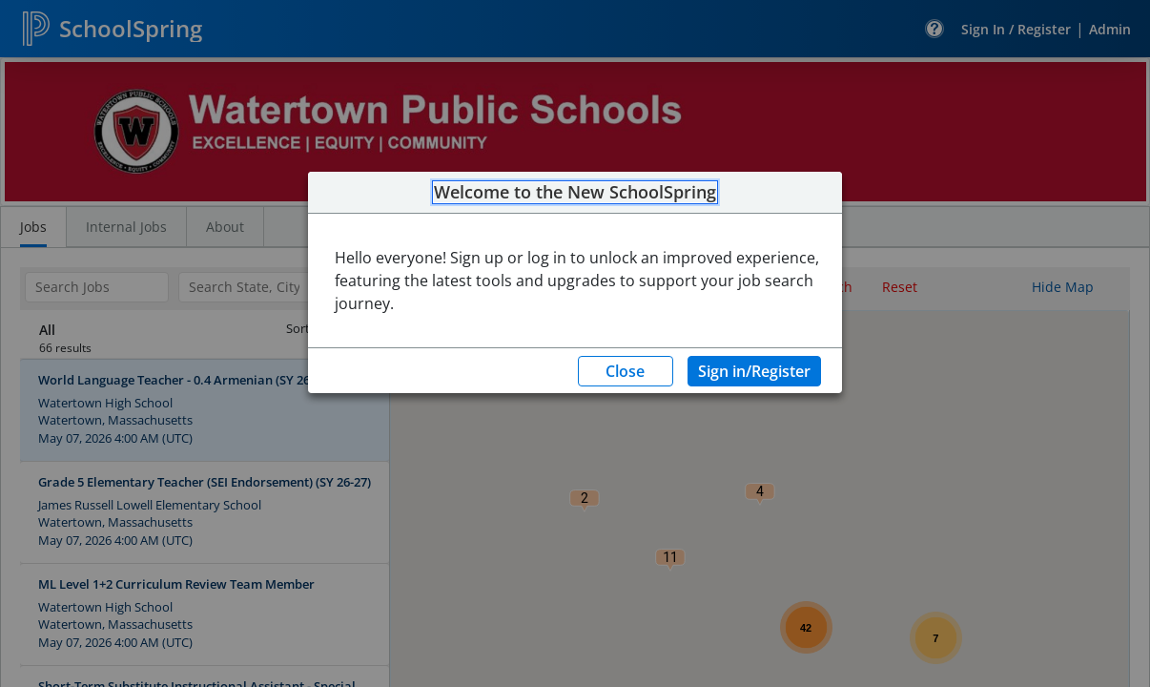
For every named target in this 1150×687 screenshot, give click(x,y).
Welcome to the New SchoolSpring (575, 192)
